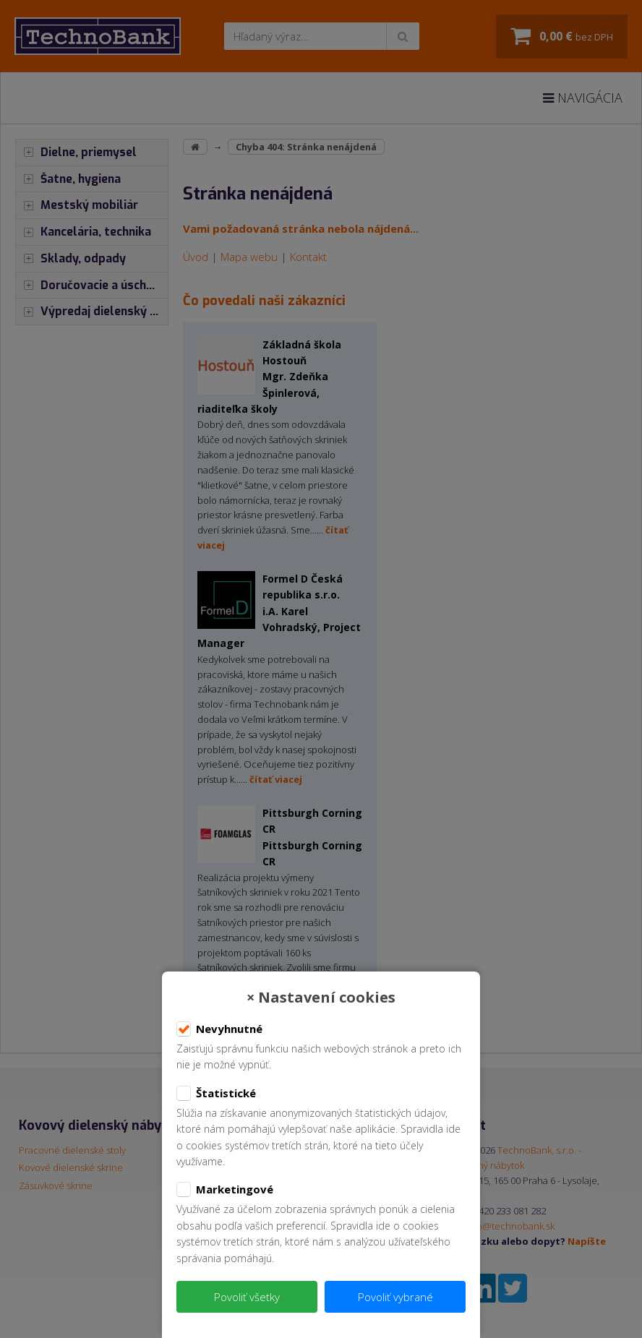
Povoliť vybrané (395, 1297)
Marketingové (224, 1190)
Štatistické (216, 1094)
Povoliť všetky (247, 1297)
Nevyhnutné (219, 1029)
